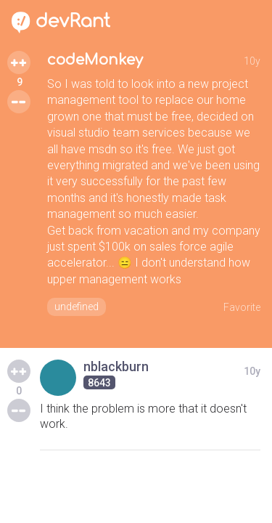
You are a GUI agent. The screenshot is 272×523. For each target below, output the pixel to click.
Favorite (241, 307)
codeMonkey (95, 60)
